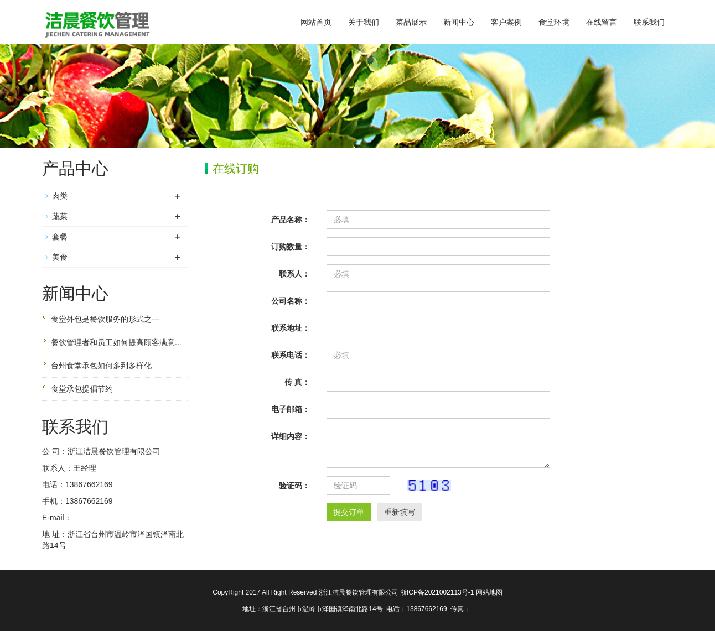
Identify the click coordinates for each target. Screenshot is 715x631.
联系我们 (649, 22)
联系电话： (290, 355)
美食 (60, 257)
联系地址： (290, 328)
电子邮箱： (290, 409)
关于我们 (363, 22)
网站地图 (489, 592)
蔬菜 (60, 216)
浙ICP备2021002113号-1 (438, 592)
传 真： (297, 382)
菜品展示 (411, 22)
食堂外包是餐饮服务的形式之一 (105, 319)
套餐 (60, 236)
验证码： (294, 485)
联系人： (294, 273)
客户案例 (506, 22)
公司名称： (290, 300)
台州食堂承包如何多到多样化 (101, 365)
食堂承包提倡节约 (82, 388)
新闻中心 (458, 22)
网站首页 (315, 22)
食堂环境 (553, 22)
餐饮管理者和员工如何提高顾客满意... (116, 342)
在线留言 (601, 22)
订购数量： (290, 246)
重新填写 (399, 512)
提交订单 (348, 512)
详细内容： (290, 436)
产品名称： (290, 219)
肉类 (60, 195)
